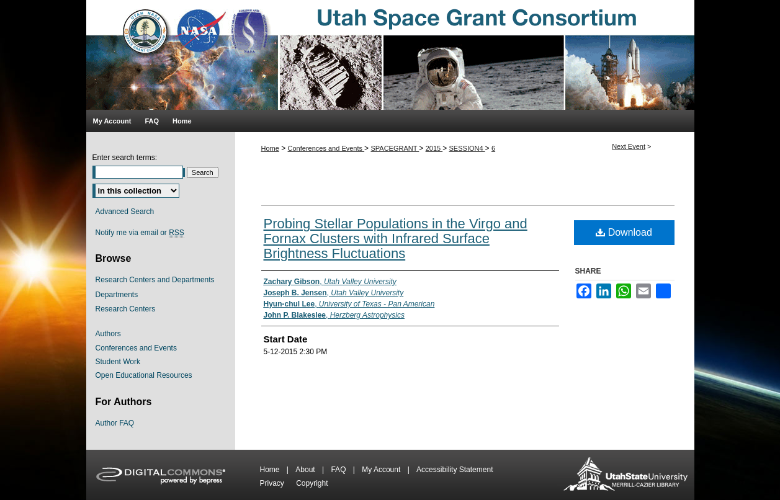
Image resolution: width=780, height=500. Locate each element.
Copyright (312, 483)
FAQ (339, 469)
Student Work (118, 361)
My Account (382, 469)
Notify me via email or (140, 232)
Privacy (273, 483)
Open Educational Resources (144, 375)
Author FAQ (115, 423)
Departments (117, 294)
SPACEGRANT (394, 148)
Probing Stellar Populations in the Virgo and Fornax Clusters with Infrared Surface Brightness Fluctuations (395, 238)
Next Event (628, 146)
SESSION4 (467, 148)
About (306, 469)
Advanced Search (125, 211)
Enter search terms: (125, 157)
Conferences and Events (326, 148)
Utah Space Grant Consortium (390, 55)
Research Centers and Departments (155, 279)
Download (624, 232)
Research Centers (126, 309)
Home (270, 148)
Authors (108, 333)
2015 (434, 148)
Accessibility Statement (454, 469)
